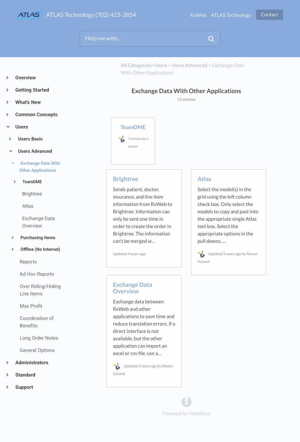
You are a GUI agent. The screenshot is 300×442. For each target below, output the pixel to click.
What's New (28, 102)
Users (21, 127)
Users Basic (30, 139)
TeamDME (32, 182)
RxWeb (198, 15)
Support (24, 387)
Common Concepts (36, 114)
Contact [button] (269, 15)
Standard (25, 375)
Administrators (31, 362)
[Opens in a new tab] (186, 402)
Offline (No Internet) (39, 249)
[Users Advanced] (189, 65)
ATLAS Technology (231, 15)
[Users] (160, 65)
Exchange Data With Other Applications (39, 167)
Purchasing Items (37, 237)
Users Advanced (34, 151)
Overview (25, 78)
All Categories (136, 65)
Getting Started (32, 90)
